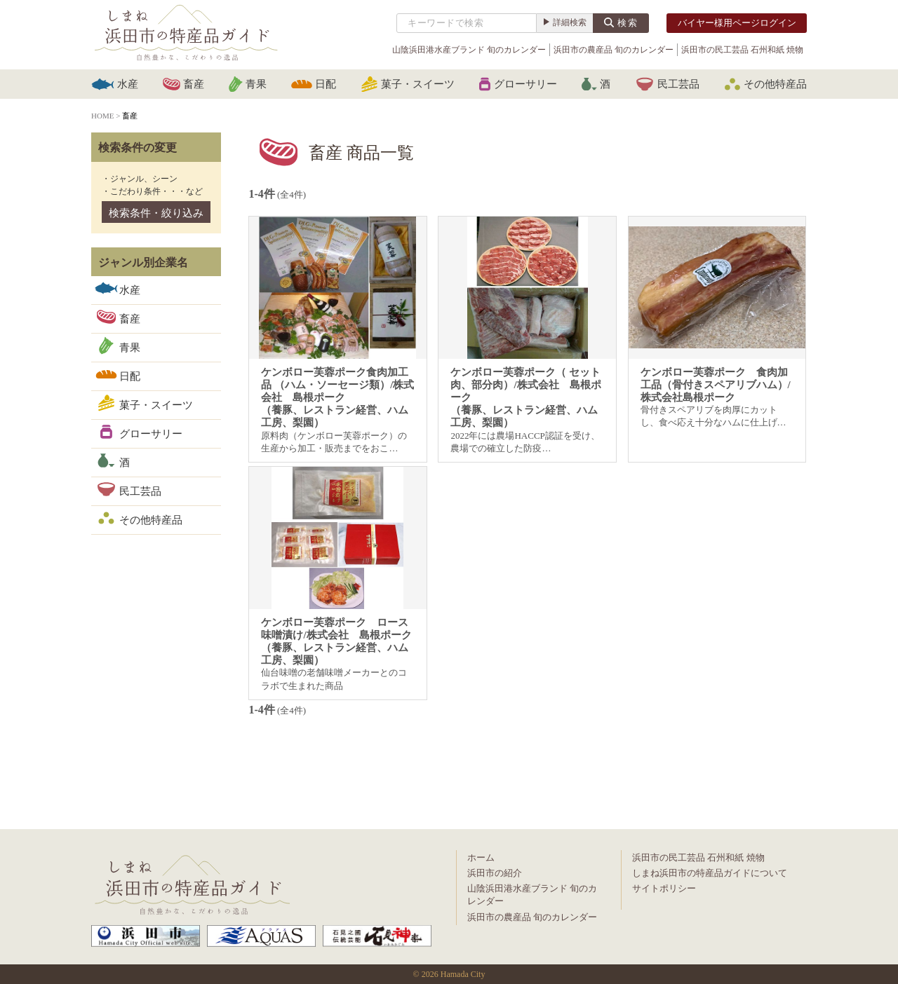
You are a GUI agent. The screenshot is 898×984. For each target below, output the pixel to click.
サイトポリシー (664, 888)
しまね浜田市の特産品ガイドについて (709, 873)
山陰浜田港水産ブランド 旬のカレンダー (469, 50)
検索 (627, 23)
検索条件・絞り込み (156, 213)
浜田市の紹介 (494, 873)
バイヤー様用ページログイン (737, 23)
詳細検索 (570, 22)
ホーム (481, 857)
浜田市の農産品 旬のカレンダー (614, 50)
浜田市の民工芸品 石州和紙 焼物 (742, 50)
